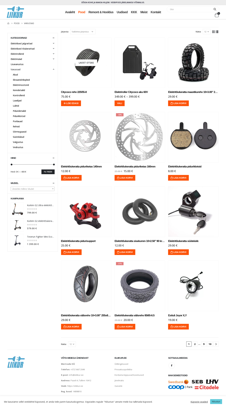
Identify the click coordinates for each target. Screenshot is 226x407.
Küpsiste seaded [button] (199, 401)
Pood (81, 12)
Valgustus (18, 142)
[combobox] (33, 189)
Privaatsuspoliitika (123, 369)
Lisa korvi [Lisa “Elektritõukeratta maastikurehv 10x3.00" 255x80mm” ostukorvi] (179, 103)
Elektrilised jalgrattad (21, 43)
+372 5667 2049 (78, 369)
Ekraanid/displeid (21, 79)
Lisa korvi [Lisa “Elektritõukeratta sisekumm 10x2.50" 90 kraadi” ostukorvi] (126, 252)
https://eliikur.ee (75, 386)
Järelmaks (119, 380)
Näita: (198, 31)
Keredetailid (19, 90)
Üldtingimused (121, 364)
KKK (134, 12)
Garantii (118, 386)
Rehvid (16, 126)
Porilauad (17, 121)
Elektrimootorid (21, 84)
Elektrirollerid (17, 53)
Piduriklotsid (19, 116)
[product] (86, 63)
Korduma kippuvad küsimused (129, 375)
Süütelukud (18, 136)
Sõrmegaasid (19, 131)
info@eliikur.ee (76, 375)
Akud (15, 74)
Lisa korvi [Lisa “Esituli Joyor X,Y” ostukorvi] (179, 326)
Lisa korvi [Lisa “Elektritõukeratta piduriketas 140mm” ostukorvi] (72, 178)
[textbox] (32, 189)
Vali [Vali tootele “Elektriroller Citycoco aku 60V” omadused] (119, 103)
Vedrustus (18, 147)
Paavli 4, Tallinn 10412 (81, 380)
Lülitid (16, 105)
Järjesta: (65, 31)
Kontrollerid (19, 95)
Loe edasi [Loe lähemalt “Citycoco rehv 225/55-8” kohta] (72, 103)
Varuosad (15, 69)
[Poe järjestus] (82, 31)
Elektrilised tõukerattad (23, 48)
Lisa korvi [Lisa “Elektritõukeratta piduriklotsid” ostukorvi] (179, 178)
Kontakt (156, 12)
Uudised (122, 12)
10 (210, 344)
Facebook (172, 365)
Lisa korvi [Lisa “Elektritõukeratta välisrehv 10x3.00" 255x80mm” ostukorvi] (72, 326)
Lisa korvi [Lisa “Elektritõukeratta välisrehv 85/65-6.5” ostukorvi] (126, 326)
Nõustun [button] (216, 401)
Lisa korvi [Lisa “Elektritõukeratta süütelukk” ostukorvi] (179, 252)
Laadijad (17, 100)
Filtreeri (48, 171)
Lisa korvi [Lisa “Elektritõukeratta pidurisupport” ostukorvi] (72, 252)
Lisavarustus (17, 64)
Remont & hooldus (101, 12)
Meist (143, 12)
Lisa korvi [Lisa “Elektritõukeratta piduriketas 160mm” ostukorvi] (126, 178)
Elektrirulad (16, 59)
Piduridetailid (19, 110)
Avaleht (70, 12)
